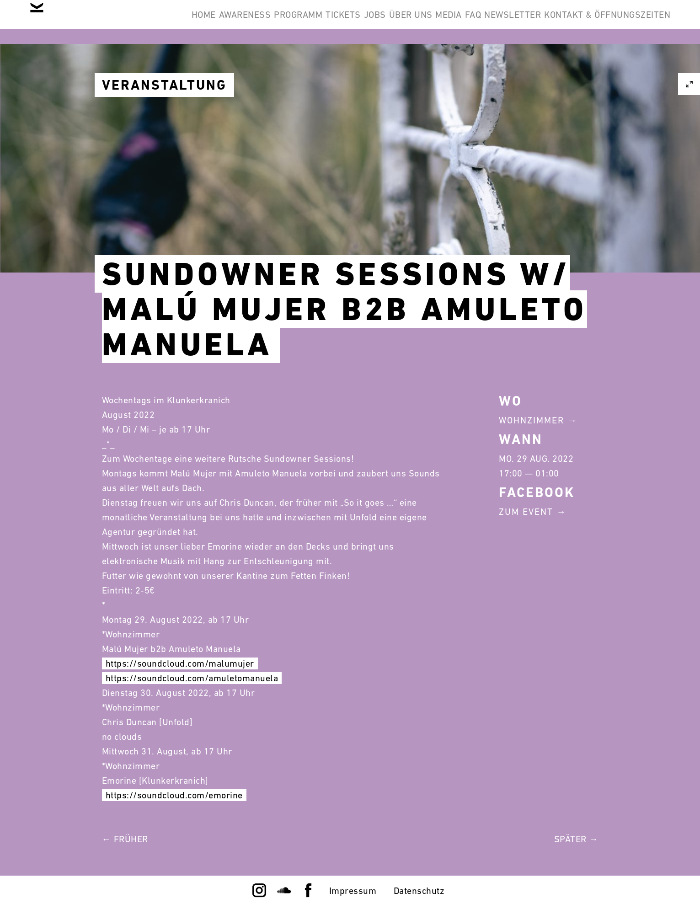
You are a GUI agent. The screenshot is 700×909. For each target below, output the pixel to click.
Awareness (270, 22)
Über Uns (491, 22)
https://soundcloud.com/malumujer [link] (180, 663)
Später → (576, 839)
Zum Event (526, 512)
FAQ (581, 22)
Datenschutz (419, 891)
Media (543, 22)
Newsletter (635, 22)
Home (214, 22)
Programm (337, 22)
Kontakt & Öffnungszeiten (600, 66)
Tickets (395, 22)
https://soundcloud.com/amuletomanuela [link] (192, 678)
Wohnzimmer (531, 420)
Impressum (353, 891)
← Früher (125, 839)
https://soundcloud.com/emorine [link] (174, 795)
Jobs (441, 22)
